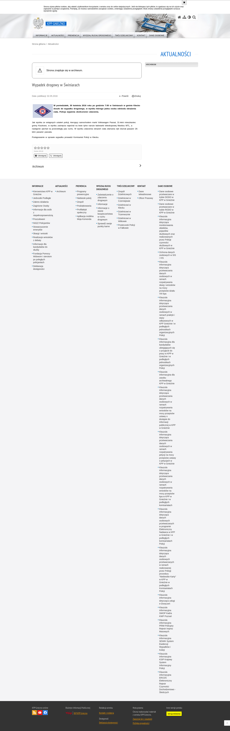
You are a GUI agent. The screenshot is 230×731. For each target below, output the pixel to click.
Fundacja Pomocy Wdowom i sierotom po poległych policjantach (42, 423)
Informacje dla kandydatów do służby (40, 412)
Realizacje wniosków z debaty (43, 404)
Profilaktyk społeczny (82, 376)
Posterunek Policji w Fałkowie (126, 391)
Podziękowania (84, 371)
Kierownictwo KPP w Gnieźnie (43, 358)
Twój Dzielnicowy (126, 351)
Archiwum (151, 65)
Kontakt (141, 351)
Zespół (80, 367)
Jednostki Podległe (42, 363)
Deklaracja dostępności (39, 433)
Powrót (123, 96)
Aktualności (53, 44)
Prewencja (81, 351)
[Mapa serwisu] (184, 17)
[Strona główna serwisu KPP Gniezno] (179, 17)
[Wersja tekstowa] (189, 17)
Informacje (37, 351)
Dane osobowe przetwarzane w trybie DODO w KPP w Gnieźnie (166, 361)
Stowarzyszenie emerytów (40, 393)
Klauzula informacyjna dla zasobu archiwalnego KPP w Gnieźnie (167, 543)
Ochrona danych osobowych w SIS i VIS (167, 420)
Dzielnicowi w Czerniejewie (124, 364)
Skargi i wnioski (40, 399)
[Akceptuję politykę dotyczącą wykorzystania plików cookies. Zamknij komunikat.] (184, 2)
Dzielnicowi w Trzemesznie (124, 378)
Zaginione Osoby (41, 371)
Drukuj (136, 96)
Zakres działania (41, 367)
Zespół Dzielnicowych (125, 358)
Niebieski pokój (84, 363)
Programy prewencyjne (83, 358)
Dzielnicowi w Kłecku (124, 371)
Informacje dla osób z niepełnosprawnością (43, 378)
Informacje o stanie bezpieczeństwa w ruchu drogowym (105, 379)
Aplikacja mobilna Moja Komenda (85, 383)
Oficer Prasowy (146, 363)
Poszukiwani (39, 384)
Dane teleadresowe (145, 358)
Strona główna (39, 44)
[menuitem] (41, 35)
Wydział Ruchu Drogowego (103, 353)
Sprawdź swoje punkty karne (105, 390)
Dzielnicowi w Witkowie (124, 385)
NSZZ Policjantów (41, 388)
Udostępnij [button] (40, 156)
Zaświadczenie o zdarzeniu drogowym (105, 363)
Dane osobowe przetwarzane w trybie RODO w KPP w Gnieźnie (166, 373)
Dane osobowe (165, 351)
